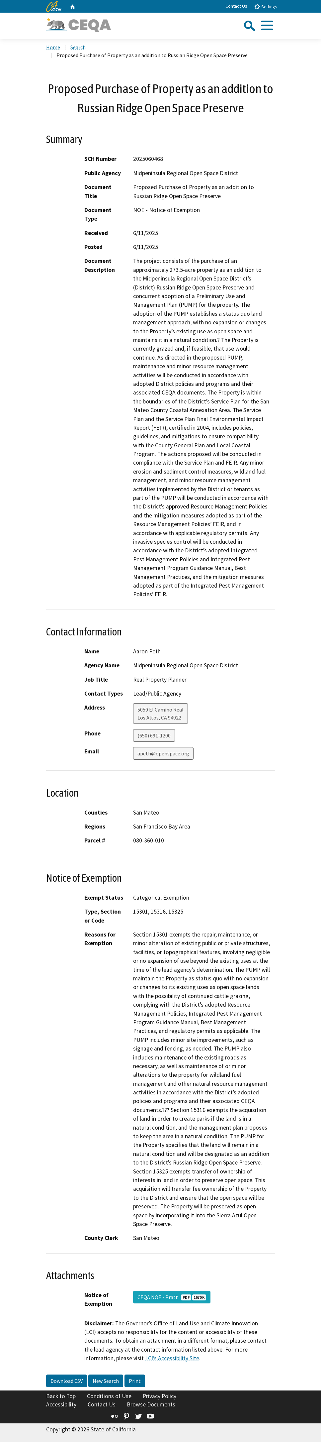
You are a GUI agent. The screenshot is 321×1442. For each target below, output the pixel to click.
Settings (265, 6)
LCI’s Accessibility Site (172, 1358)
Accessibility (61, 1404)
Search (78, 47)
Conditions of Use (109, 1396)
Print (135, 1381)
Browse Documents (151, 1404)
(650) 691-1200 (154, 735)
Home (53, 47)
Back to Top (61, 1396)
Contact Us (236, 6)
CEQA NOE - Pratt (171, 1297)
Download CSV (66, 1381)
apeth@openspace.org (163, 753)
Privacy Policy (159, 1396)
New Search (106, 1381)
